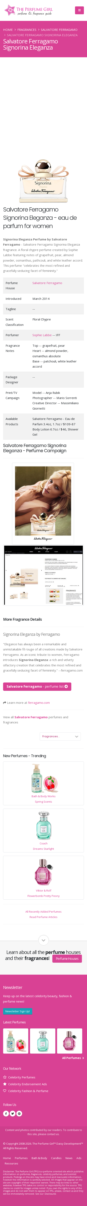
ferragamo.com (39, 702)
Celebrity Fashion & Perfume (28, 1091)
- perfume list (37, 686)
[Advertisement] (43, 102)
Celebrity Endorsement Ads (27, 1084)
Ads (78, 1158)
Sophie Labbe (42, 335)
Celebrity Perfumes (21, 1077)
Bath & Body (39, 1158)
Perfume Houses (67, 958)
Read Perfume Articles (43, 917)
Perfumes (21, 1158)
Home (8, 29)
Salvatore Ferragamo (59, 29)
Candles (56, 1158)
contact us (53, 1134)
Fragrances (26, 29)
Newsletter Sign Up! (17, 1011)
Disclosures (50, 1193)
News (69, 1158)
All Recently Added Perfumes (43, 911)
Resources (11, 1163)
